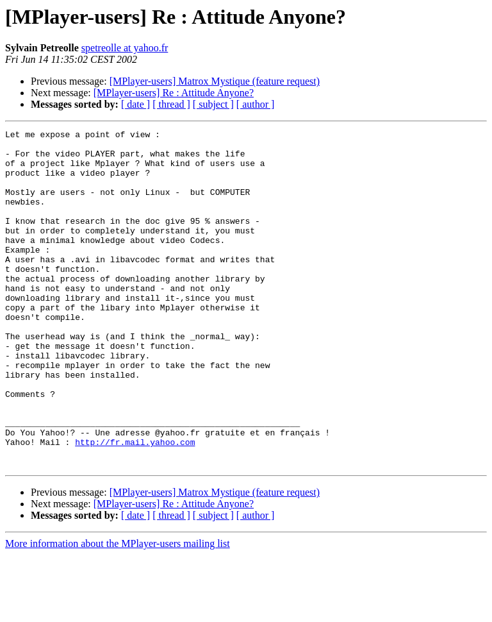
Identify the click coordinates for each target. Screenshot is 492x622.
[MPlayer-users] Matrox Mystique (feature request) (215, 81)
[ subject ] (213, 104)
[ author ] (255, 104)
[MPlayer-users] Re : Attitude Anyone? (174, 92)
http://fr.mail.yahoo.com (135, 505)
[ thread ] (171, 104)
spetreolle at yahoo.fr (124, 47)
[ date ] (135, 104)
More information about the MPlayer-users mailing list (117, 610)
